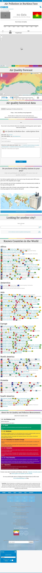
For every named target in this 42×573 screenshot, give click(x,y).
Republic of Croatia (21, 358)
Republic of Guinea (6, 283)
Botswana (4, 264)
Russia (27, 363)
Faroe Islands (5, 343)
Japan (22, 317)
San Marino (36, 363)
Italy (4, 347)
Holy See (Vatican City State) (15, 346)
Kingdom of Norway (22, 349)
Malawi (32, 275)
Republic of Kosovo (6, 361)
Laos (4, 321)
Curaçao (22, 377)
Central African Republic (24, 264)
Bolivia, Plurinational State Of (22, 413)
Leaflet (1, 65)
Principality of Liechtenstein (9, 355)
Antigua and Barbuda (13, 374)
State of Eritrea (32, 289)
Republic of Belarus (21, 357)
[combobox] (21, 109)
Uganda (35, 292)
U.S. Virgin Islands (20, 391)
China (27, 311)
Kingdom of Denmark (8, 349)
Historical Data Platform (21, 555)
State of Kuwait (6, 332)
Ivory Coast (22, 273)
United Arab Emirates (8, 335)
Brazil (34, 413)
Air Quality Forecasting (20, 552)
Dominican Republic (7, 379)
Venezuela (4, 421)
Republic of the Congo (21, 287)
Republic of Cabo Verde (31, 280)
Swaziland (9, 291)
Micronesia (15, 401)
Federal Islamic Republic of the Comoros (11, 269)
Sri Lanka (23, 330)
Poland (33, 352)
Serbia (4, 365)
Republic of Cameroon (8, 281)
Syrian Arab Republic (7, 333)
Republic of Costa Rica (8, 382)
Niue (3, 402)
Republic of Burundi (17, 280)
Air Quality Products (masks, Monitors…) (21, 553)
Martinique (11, 380)
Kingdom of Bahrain (32, 317)
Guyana (32, 415)
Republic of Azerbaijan (22, 324)
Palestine (26, 322)
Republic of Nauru (27, 404)
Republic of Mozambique (7, 284)
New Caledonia (24, 401)
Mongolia (28, 321)
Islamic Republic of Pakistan (9, 317)
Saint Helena (5, 289)
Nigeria (29, 277)
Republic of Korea (7, 327)
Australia (15, 398)
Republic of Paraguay (7, 420)
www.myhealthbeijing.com (19, 493)
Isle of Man (36, 346)
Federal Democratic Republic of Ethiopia (12, 267)
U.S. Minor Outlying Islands (8, 407)
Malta (35, 350)
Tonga (32, 405)
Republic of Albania (25, 355)
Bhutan (14, 310)
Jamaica (3, 380)
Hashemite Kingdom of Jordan (30, 314)
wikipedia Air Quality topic (34, 487)
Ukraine (29, 366)
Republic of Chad (21, 281)
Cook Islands (24, 398)
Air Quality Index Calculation (21, 551)
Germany (30, 343)
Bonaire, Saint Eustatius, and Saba (18, 376)
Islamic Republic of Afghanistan (31, 316)
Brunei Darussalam (7, 311)
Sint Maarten (5, 390)
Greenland (18, 379)
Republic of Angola (27, 278)
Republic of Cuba (21, 382)
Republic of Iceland (21, 360)
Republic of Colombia (8, 418)
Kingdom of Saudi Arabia (8, 319)
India (13, 316)
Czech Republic (30, 341)
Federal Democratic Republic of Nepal (25, 313)
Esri (4, 66)
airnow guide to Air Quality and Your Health (21, 488)
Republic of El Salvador (33, 382)
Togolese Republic (14, 292)
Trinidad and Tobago (25, 390)
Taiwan (17, 333)
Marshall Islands (6, 401)
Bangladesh (5, 310)
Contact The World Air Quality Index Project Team (21, 536)
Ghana (15, 270)
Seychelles (13, 289)
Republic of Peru (19, 420)
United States (31, 391)
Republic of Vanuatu (6, 405)
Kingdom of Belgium (20, 347)
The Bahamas (13, 390)
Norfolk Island (10, 402)
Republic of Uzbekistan (21, 328)
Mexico (20, 380)
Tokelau (26, 405)
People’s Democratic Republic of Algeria (11, 278)
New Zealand (36, 401)
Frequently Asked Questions (20, 547)
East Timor (32, 398)
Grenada (26, 379)
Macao (10, 321)
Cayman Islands (13, 377)
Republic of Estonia (7, 360)
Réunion (32, 287)
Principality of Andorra (22, 354)
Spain (23, 365)
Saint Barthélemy (33, 385)
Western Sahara (5, 294)
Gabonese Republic (6, 270)
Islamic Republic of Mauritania (9, 273)
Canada (4, 377)
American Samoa (6, 398)
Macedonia (27, 350)
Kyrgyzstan (34, 319)
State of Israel (33, 330)
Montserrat (28, 380)
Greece (31, 344)
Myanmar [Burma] (7, 322)
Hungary (28, 346)
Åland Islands (17, 368)
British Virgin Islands (34, 376)
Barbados (31, 374)
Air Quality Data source (20, 549)
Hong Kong (5, 316)
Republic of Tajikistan (7, 328)
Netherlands (24, 352)
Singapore (33, 328)
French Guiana (23, 415)
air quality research (20, 540)
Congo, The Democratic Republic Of (10, 266)
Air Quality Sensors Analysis (20, 545)
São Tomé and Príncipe (20, 291)
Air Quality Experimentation (20, 543)
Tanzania (31, 291)
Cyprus (20, 341)
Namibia (21, 277)
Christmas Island (36, 311)
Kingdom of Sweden (7, 350)
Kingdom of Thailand (22, 319)
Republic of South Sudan (7, 287)
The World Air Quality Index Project (21, 558)
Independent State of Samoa (24, 399)
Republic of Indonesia (8, 325)
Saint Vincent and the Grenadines (27, 388)
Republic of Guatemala (8, 383)
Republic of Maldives (33, 327)
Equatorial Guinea (30, 266)
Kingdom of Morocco (7, 275)
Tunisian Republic (25, 292)
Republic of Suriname (32, 420)
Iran (20, 316)
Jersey (9, 347)
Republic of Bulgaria (7, 358)
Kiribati (36, 399)
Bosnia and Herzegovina (8, 341)
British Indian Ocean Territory (27, 310)
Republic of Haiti (21, 383)
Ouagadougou (18, 32)
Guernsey (4, 346)
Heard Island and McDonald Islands (10, 302)
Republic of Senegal (7, 286)
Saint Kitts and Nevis (7, 387)
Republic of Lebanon (20, 327)
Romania (19, 363)
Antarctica (4, 300)
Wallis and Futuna (21, 407)
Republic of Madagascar (34, 283)
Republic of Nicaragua (8, 385)
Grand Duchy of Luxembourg (18, 344)
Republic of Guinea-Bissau (19, 283)
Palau (32, 402)
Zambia (14, 294)
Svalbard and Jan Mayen (7, 366)
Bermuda (4, 376)
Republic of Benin (6, 280)
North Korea (18, 322)
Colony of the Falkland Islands (9, 415)
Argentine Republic (7, 413)
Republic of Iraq (20, 325)
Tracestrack (40, 94)
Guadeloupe (34, 379)
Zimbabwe (22, 294)
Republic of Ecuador (22, 418)
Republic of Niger (20, 284)
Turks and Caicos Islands (7, 391)
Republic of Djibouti (32, 281)
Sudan (3, 291)
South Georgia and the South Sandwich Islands (13, 303)
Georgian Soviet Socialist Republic (11, 314)
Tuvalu (38, 405)
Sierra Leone (23, 289)
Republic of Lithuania (19, 361)
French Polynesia (6, 399)
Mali (38, 275)
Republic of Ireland (34, 360)
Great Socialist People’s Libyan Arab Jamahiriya (13, 272)
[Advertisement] (21, 243)
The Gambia (4, 292)
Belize (37, 374)
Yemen (18, 335)
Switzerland (20, 366)
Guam (13, 399)
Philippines (36, 322)
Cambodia (18, 311)
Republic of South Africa (22, 286)
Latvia (18, 350)
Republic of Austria (7, 357)
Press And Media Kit (21, 537)
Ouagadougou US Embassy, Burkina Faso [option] (11, 109)
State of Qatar (17, 332)
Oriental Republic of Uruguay (9, 417)
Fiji (38, 398)
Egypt (22, 266)
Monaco (4, 352)
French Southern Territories (25, 300)
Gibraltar (5, 344)
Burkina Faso (12, 264)
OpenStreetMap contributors (28, 94)
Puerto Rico (36, 380)
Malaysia (19, 321)
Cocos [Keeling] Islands (7, 313)
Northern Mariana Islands (22, 402)
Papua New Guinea (6, 404)
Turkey (25, 333)
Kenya (31, 273)
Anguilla (4, 374)
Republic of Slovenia (7, 363)
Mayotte (14, 277)
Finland (13, 343)
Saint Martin (25, 387)
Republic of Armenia (7, 324)
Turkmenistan (34, 333)
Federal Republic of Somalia (30, 269)
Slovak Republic (14, 365)
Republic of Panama (21, 385)
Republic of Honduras (34, 383)
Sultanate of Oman (29, 332)
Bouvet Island (12, 300)
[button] (1, 36)
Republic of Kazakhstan (33, 325)
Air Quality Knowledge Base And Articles (21, 542)
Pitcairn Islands (17, 404)
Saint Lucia (17, 387)
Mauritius (5, 277)
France (21, 343)
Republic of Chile (23, 417)
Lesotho (19, 275)
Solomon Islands (18, 405)
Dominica (28, 377)
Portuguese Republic (7, 354)
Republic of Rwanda (33, 284)
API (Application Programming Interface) (21, 554)
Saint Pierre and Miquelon (9, 388)
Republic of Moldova (34, 361)
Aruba (23, 374)
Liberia (26, 275)
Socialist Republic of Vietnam (9, 330)
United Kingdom (6, 368)
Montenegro (14, 352)
